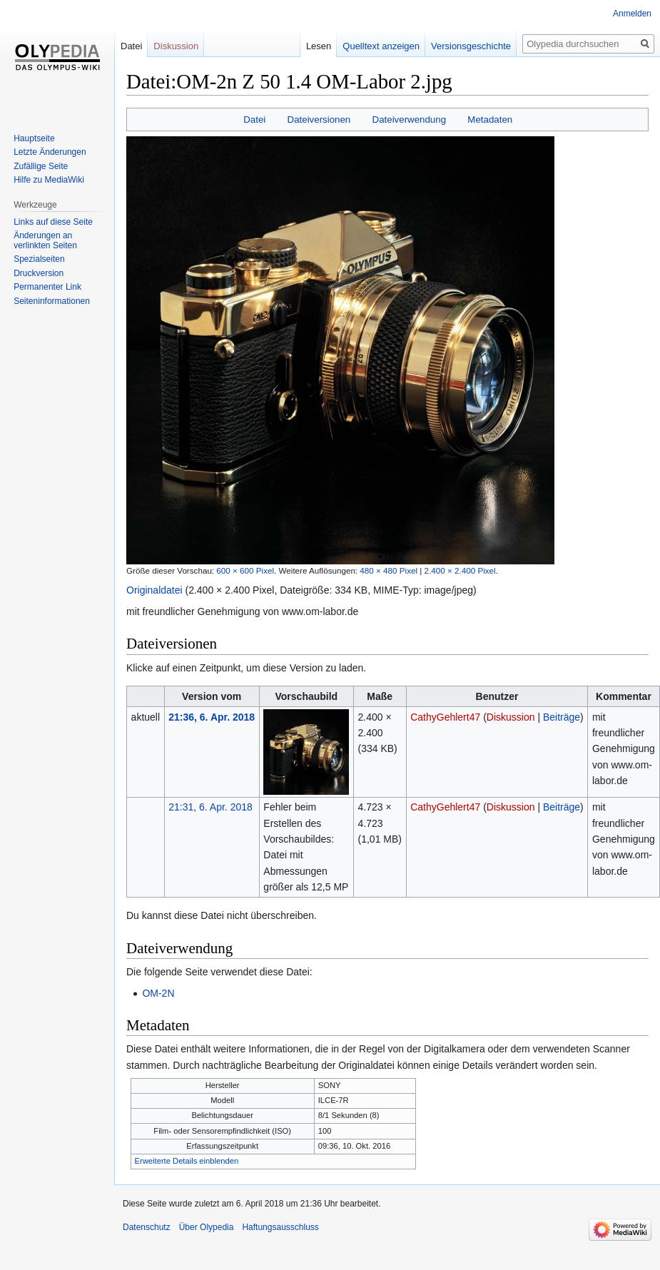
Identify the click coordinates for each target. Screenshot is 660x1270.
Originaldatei (154, 590)
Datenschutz (147, 1227)
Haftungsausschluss (280, 1227)
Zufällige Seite (41, 166)
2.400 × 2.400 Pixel (460, 570)
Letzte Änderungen (50, 152)
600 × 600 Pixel (245, 570)
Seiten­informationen (52, 301)
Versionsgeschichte (471, 46)
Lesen (318, 46)
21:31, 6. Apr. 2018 (210, 807)
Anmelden (632, 14)
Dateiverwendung (409, 119)
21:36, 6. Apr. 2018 (211, 717)
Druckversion (39, 273)
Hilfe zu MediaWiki (49, 180)
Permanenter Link (47, 287)
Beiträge (561, 717)
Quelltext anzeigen (381, 46)
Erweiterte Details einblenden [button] (187, 1161)
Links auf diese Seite (53, 222)
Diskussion (511, 717)
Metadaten (489, 119)
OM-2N (158, 993)
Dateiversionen (319, 119)
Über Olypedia (206, 1227)
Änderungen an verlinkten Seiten (45, 240)
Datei (254, 119)
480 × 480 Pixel (388, 570)
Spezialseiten (39, 259)
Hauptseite (34, 138)
